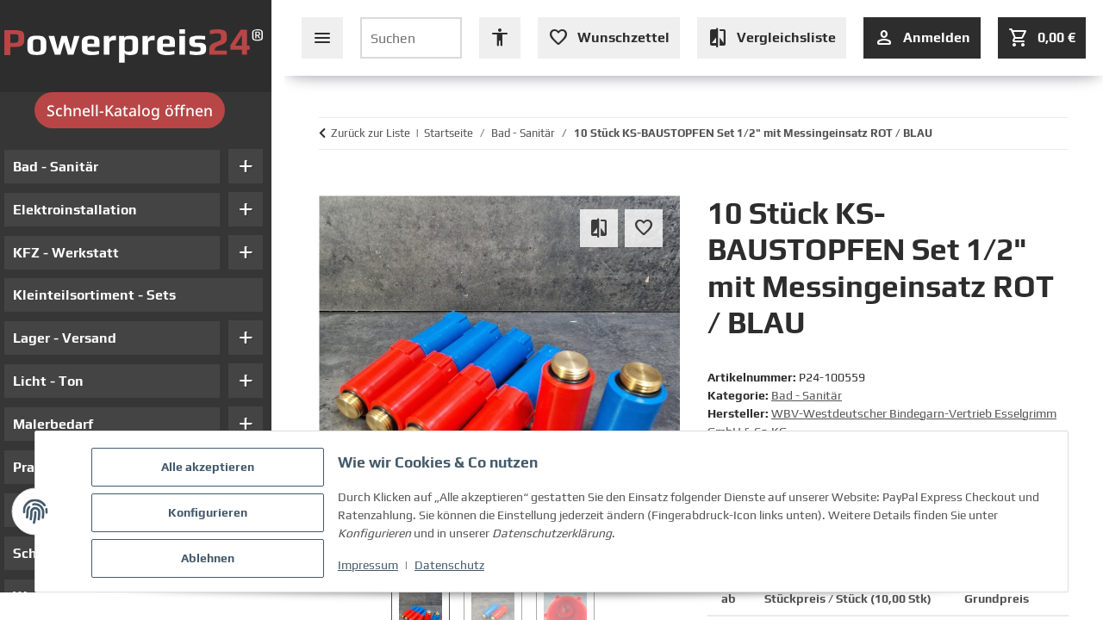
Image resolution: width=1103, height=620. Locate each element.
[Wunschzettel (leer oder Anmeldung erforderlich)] (609, 38)
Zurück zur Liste (370, 133)
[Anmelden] (922, 38)
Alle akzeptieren (210, 469)
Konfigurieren (210, 514)
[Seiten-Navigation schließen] (322, 38)
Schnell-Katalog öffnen (142, 110)
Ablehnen (210, 559)
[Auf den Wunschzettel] (644, 228)
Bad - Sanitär (806, 395)
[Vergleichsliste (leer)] (771, 38)
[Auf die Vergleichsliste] (599, 228)
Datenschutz (452, 567)
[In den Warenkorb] (327, 186)
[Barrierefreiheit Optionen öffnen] (499, 38)
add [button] (258, 166)
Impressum (370, 567)
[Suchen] (411, 38)
